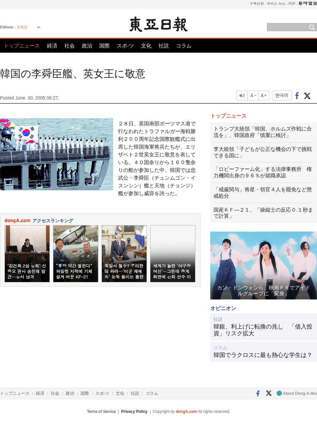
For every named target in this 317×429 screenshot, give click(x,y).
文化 (146, 45)
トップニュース (22, 45)
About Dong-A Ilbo (297, 393)
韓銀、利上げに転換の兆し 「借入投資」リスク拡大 (262, 330)
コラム (183, 45)
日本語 (22, 27)
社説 (163, 45)
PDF (292, 3)
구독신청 (257, 3)
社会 (69, 45)
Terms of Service (101, 411)
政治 (87, 45)
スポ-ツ (125, 45)
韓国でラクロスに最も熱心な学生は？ (262, 355)
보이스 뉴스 (276, 3)
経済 (52, 45)
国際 (104, 45)
